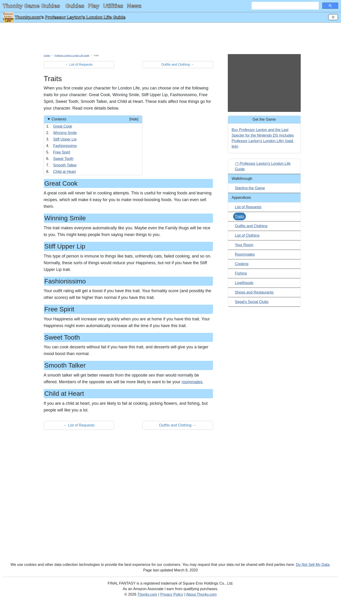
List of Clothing (247, 235)
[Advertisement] (171, 40)
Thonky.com (28, 17)
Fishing (241, 273)
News (134, 6)
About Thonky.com (201, 594)
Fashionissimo (65, 146)
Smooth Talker (65, 165)
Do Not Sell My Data (312, 565)
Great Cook (62, 126)
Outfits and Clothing (251, 226)
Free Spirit (61, 152)
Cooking (242, 264)
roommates (191, 382)
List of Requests (248, 207)
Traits (239, 216)
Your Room (244, 245)
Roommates (245, 254)
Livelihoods (244, 283)
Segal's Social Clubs (252, 302)
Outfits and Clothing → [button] (177, 64)
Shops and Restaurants (254, 292)
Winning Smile (65, 133)
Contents (94, 119)
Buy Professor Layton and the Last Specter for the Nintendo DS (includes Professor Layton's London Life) (263, 135)
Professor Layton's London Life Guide (85, 17)
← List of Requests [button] (79, 64)
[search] (285, 6)
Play (93, 6)
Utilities (113, 6)
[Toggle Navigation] (333, 17)
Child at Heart (64, 172)
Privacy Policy (171, 594)
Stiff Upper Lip (65, 139)
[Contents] (93, 145)
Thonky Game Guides (31, 6)
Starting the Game (250, 188)
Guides (75, 6)
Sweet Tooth (63, 159)
